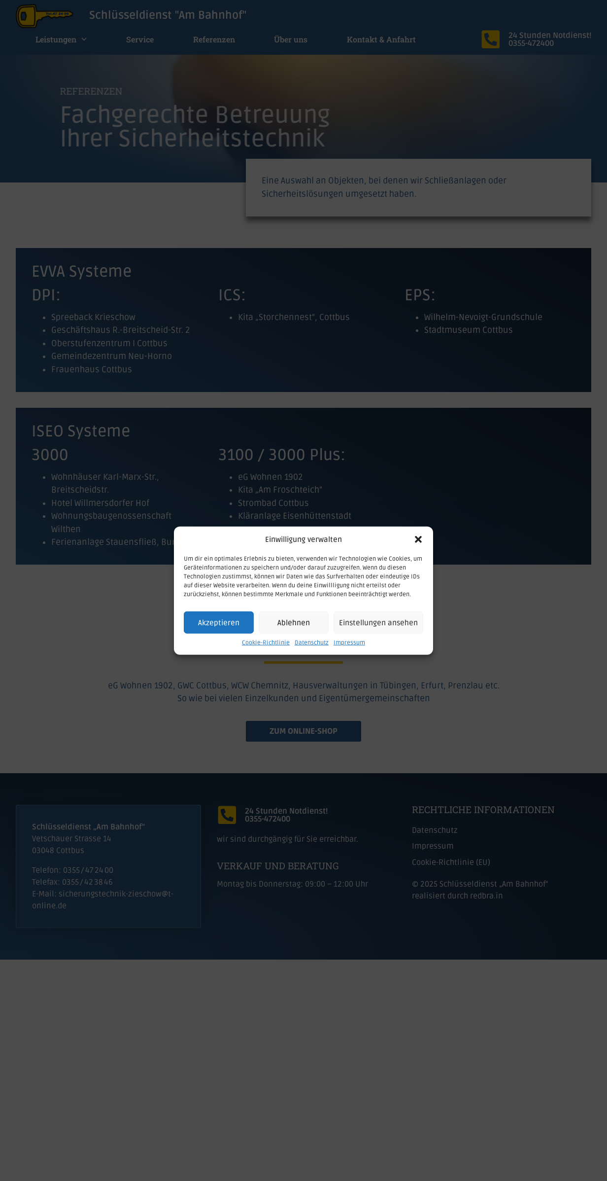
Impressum (349, 642)
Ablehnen (293, 622)
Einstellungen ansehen (378, 622)
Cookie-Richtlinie (266, 642)
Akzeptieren (218, 622)
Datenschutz (312, 642)
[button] (418, 539)
